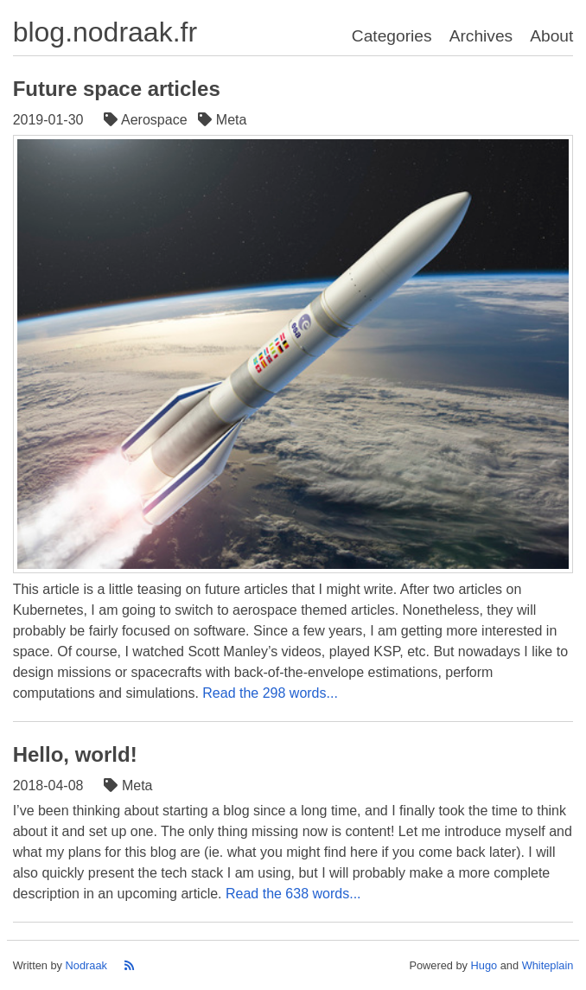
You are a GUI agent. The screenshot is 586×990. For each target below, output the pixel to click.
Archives (481, 36)
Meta (224, 119)
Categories (392, 36)
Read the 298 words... (270, 693)
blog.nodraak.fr (105, 32)
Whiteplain (548, 965)
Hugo (484, 965)
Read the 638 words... (293, 893)
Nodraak (86, 965)
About (551, 36)
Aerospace (147, 119)
